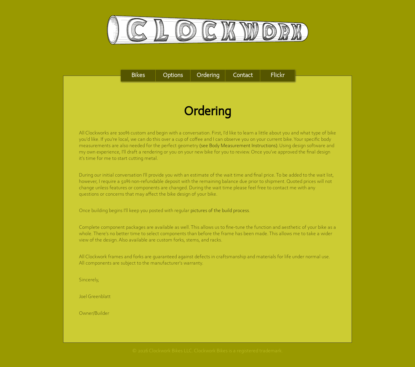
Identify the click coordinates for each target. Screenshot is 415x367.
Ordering (208, 75)
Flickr (277, 75)
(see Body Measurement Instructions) (238, 146)
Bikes (138, 75)
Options (173, 75)
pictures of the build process (219, 211)
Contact (243, 75)
